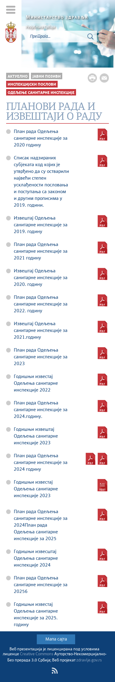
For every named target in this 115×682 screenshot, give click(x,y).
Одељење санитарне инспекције (41, 93)
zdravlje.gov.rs (89, 660)
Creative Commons (36, 654)
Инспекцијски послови (32, 84)
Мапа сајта (56, 639)
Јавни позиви (47, 76)
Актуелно (18, 76)
